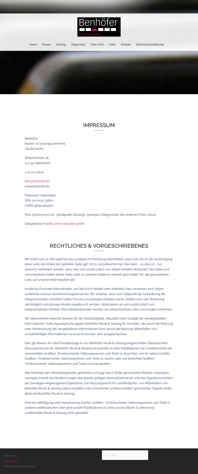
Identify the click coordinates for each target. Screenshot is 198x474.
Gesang (61, 44)
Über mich (97, 44)
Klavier (46, 44)
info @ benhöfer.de (37, 181)
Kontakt (126, 44)
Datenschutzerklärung (150, 44)
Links (112, 44)
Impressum (11, 461)
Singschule (78, 44)
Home (33, 44)
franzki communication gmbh (64, 224)
